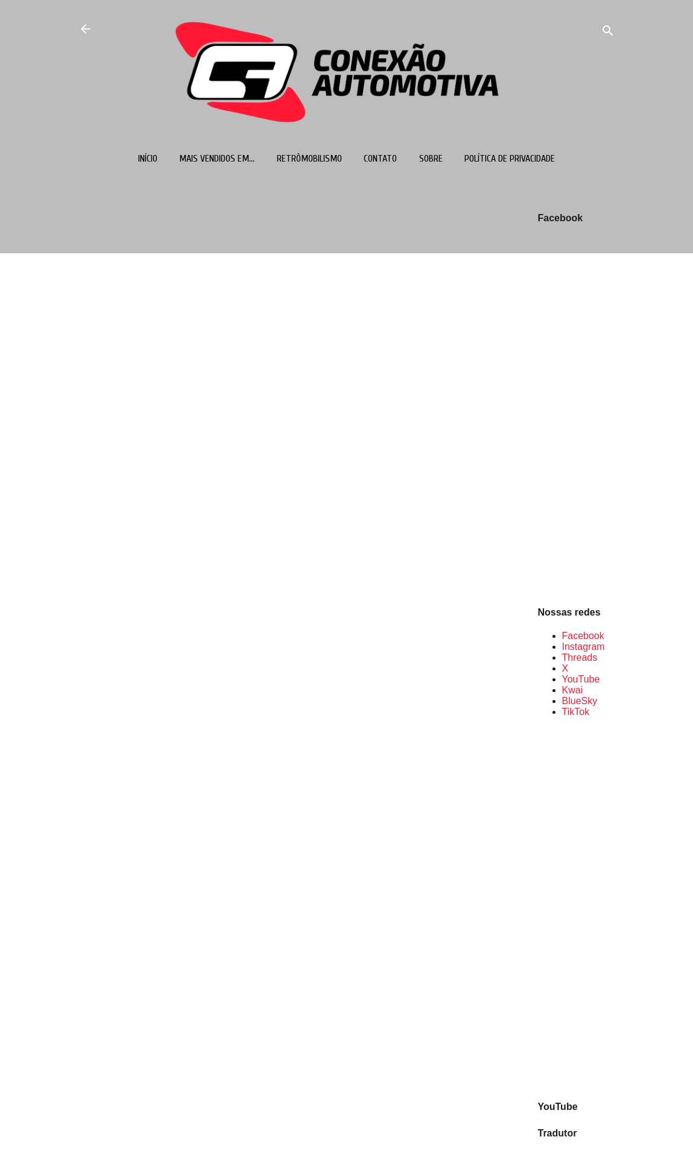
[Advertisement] (576, 908)
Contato (380, 158)
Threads (580, 657)
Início (147, 158)
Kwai (572, 690)
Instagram (583, 646)
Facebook (583, 636)
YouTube (581, 679)
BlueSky (580, 701)
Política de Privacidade (509, 158)
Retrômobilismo (309, 158)
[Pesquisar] (608, 32)
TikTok (576, 712)
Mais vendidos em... (217, 158)
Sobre (431, 158)
